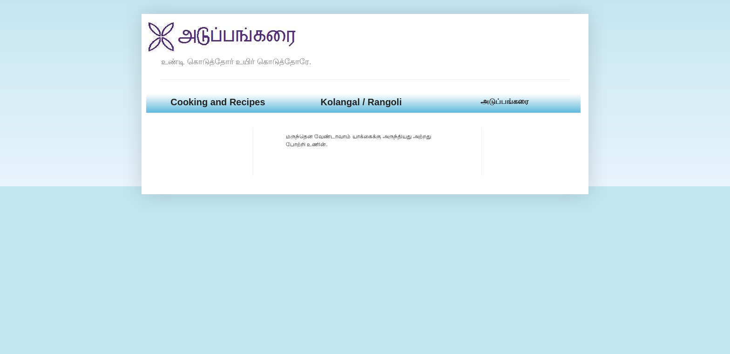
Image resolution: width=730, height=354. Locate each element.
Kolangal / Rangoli (360, 102)
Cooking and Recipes (217, 102)
